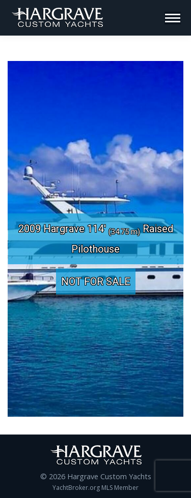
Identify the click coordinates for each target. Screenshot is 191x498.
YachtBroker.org (76, 487)
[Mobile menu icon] (173, 18)
